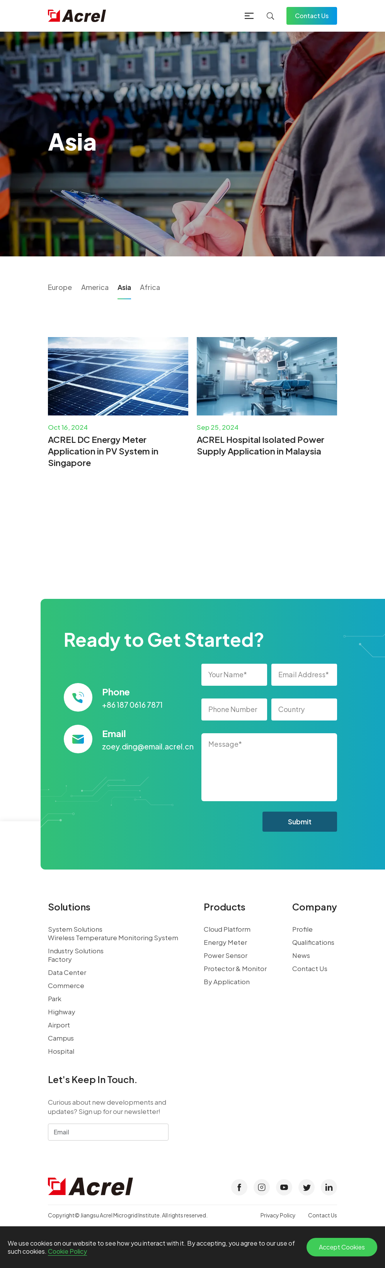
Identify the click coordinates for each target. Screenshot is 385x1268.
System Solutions (75, 929)
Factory (60, 959)
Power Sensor (225, 955)
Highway (61, 1011)
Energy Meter (225, 942)
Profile (302, 929)
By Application (227, 981)
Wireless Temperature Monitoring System (113, 937)
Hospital (61, 1051)
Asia (124, 287)
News (301, 955)
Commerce (66, 985)
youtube (284, 1187)
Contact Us (312, 16)
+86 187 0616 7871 (132, 704)
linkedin (329, 1187)
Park (54, 998)
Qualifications (313, 942)
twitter (306, 1187)
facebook (239, 1187)
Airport (59, 1025)
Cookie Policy (67, 1251)
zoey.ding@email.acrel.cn (148, 746)
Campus (61, 1038)
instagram (262, 1187)
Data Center (67, 972)
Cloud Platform (227, 929)
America (95, 287)
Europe (60, 287)
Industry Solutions (76, 950)
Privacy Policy (278, 1215)
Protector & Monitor (235, 968)
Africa (150, 287)
